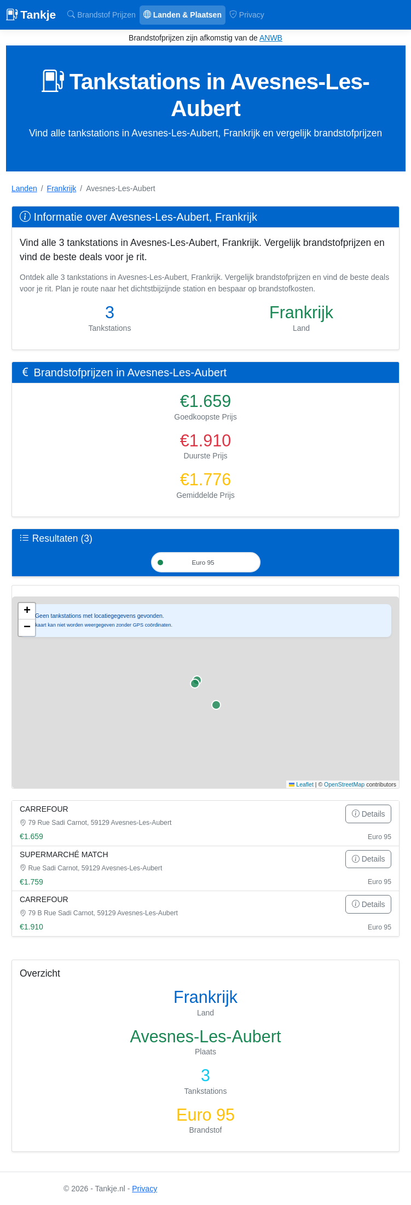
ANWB (270, 37)
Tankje (31, 14)
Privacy (246, 14)
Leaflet (301, 785)
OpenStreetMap (344, 785)
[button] (27, 612)
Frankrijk (62, 188)
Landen (24, 188)
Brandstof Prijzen (101, 14)
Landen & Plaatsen (182, 14)
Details (368, 814)
